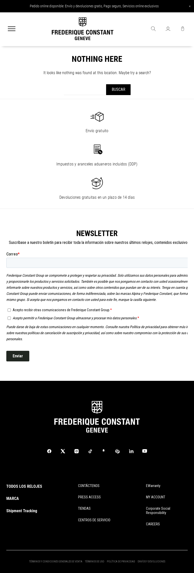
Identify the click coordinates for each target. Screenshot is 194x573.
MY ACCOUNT (155, 497)
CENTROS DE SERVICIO (94, 520)
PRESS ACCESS (89, 497)
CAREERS (153, 524)
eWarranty (153, 486)
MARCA (12, 498)
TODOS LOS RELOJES (24, 486)
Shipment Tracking (21, 510)
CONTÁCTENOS (89, 486)
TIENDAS (84, 508)
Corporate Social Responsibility (158, 510)
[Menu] (11, 29)
